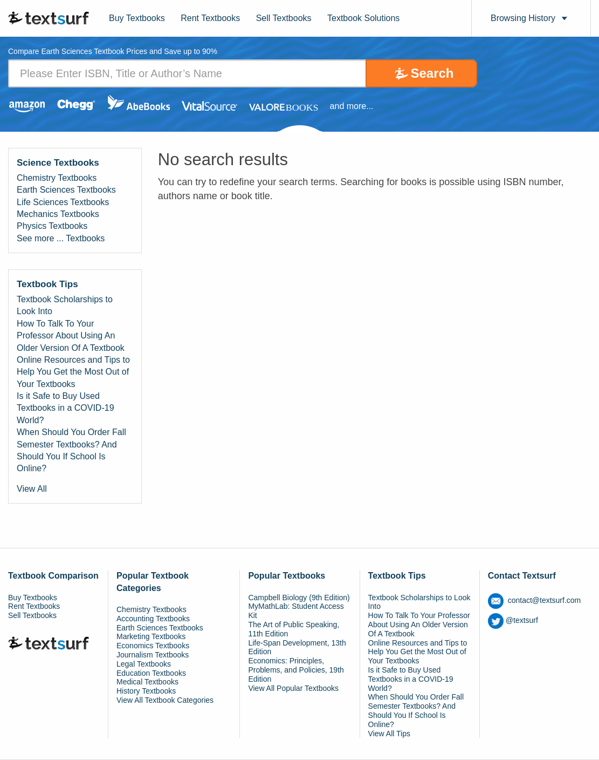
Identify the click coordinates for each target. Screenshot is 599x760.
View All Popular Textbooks (293, 688)
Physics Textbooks (52, 225)
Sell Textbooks (284, 18)
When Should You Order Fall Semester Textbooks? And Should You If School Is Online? (71, 450)
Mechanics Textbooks (58, 214)
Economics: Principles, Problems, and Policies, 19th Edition (295, 669)
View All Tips (389, 733)
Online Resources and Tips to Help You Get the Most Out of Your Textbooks (73, 372)
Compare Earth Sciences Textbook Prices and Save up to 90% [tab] (112, 52)
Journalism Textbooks (152, 654)
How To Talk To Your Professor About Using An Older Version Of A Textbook (71, 335)
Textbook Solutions (363, 18)
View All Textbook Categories (165, 700)
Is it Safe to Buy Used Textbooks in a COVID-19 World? (65, 408)
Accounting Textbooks (153, 618)
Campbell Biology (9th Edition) (298, 597)
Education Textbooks (151, 673)
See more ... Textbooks (61, 238)
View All (32, 488)
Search (431, 73)
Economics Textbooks (152, 645)
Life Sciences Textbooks (63, 202)
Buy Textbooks (137, 18)
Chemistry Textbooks (57, 177)
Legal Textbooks (143, 664)
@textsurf (513, 620)
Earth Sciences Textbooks (66, 189)
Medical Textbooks (147, 681)
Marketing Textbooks (150, 636)
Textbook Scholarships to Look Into (65, 305)
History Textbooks (146, 691)
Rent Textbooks (210, 18)
